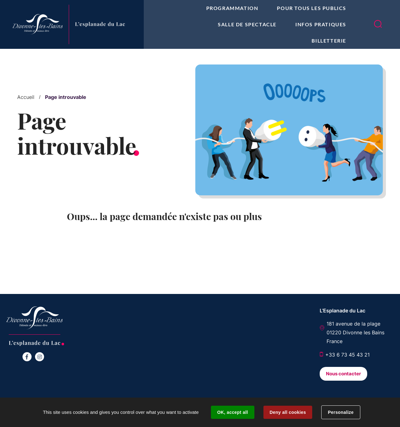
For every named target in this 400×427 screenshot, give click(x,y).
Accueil (25, 97)
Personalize (340, 412)
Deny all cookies (288, 412)
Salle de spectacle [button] (247, 24)
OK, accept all (232, 412)
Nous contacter (343, 374)
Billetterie (329, 41)
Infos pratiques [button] (320, 24)
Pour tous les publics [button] (311, 8)
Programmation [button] (232, 8)
